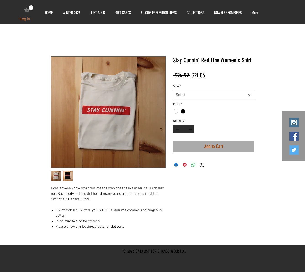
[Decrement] (176, 129)
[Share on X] (202, 165)
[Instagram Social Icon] (294, 122)
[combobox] (213, 95)
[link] (28, 8)
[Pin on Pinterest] (184, 165)
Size (177, 86)
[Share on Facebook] (176, 165)
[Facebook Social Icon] (294, 136)
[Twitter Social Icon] (294, 150)
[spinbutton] (183, 129)
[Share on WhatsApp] (193, 165)
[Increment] (190, 129)
